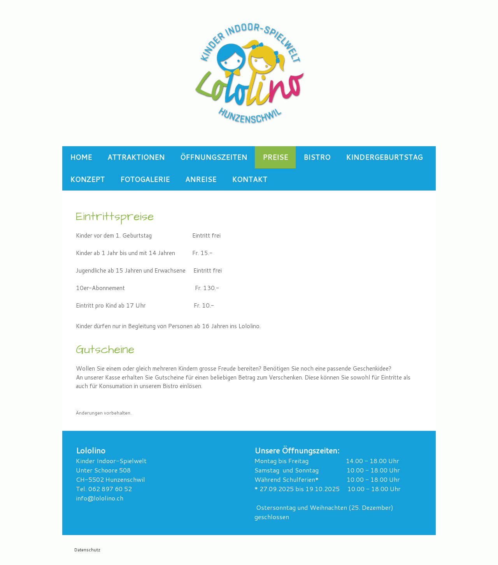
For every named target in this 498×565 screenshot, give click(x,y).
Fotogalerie (145, 179)
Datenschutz (87, 550)
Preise (275, 157)
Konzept (87, 179)
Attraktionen (136, 157)
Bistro (316, 157)
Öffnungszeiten (213, 157)
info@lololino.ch (99, 497)
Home (81, 157)
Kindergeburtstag (384, 157)
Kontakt (249, 179)
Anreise (200, 179)
